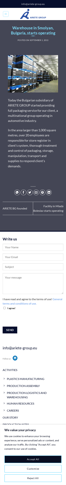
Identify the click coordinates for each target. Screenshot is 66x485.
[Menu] (6, 14)
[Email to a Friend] (36, 192)
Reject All (33, 478)
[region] (33, 455)
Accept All (33, 459)
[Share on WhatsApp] (17, 192)
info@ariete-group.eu (33, 3)
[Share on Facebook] (23, 192)
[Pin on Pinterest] (42, 192)
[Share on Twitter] (30, 192)
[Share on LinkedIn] (49, 192)
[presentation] (29, 320)
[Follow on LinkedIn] (15, 358)
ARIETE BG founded (15, 208)
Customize (33, 468)
